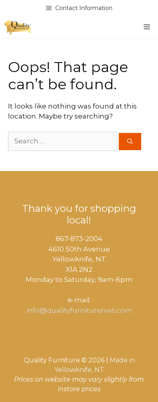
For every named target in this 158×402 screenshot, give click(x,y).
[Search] (130, 141)
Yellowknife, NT (79, 370)
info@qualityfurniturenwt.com (79, 310)
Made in (122, 360)
